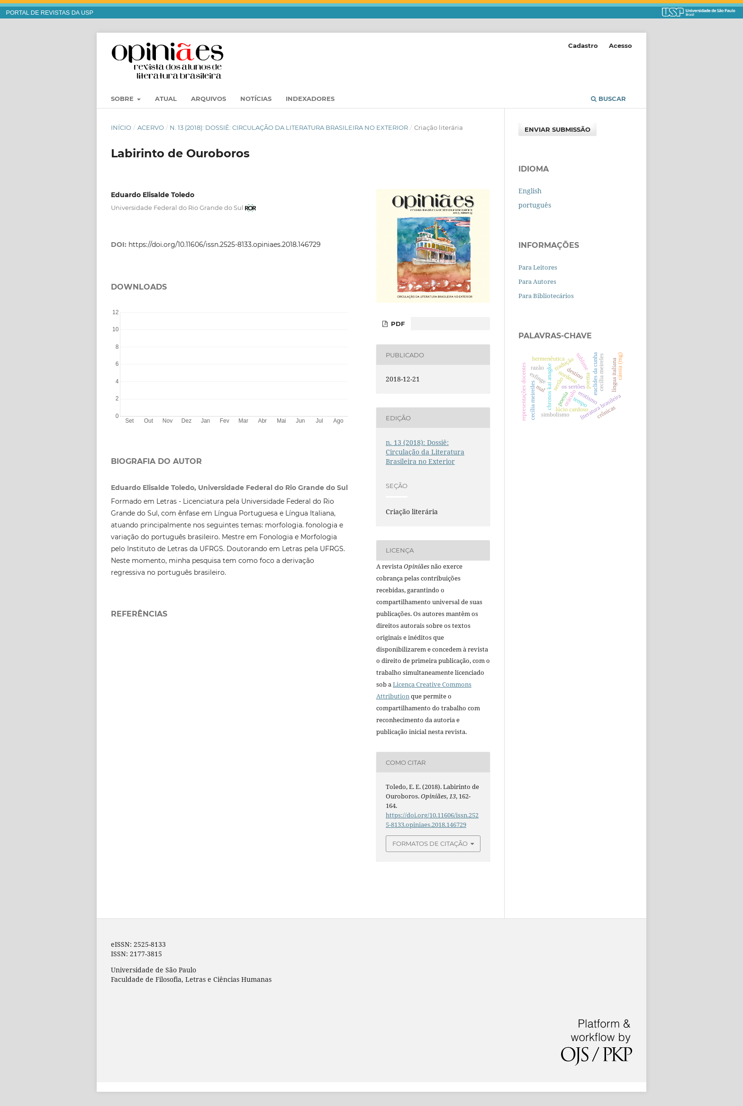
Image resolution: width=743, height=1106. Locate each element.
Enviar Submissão (557, 129)
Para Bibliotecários (546, 295)
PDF (397, 323)
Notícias (256, 98)
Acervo (150, 127)
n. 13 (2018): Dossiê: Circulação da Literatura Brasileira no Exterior (289, 127)
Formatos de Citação (430, 843)
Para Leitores (537, 267)
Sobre (123, 98)
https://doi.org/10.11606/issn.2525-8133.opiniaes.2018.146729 (224, 244)
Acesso (620, 45)
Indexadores (310, 98)
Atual (166, 98)
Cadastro (583, 45)
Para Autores (537, 281)
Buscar (608, 98)
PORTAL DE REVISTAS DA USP (49, 12)
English (530, 190)
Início (121, 127)
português (534, 204)
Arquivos (208, 98)
